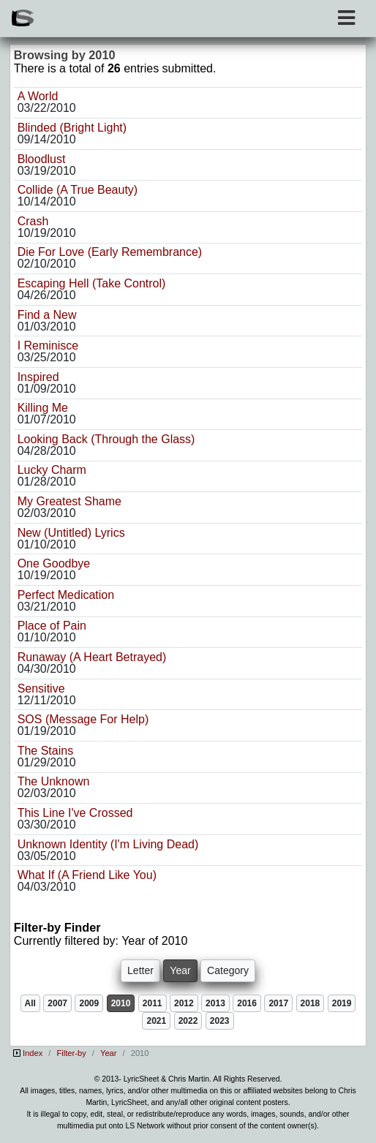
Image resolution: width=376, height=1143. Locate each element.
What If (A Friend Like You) (87, 875)
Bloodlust (42, 159)
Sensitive (41, 688)
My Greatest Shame (69, 501)
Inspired (38, 377)
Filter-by (71, 1053)
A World (38, 96)
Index (32, 1053)
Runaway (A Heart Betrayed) (92, 657)
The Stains (45, 750)
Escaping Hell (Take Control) (92, 283)
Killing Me (43, 407)
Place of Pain (52, 625)
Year (108, 1053)
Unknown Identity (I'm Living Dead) (108, 844)
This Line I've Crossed (75, 813)
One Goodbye (54, 563)
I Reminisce (48, 345)
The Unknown (54, 781)
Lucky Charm (52, 470)
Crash (33, 221)
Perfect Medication (66, 595)
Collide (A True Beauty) (78, 190)
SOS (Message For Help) (83, 719)
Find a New (47, 315)
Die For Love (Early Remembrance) (110, 252)
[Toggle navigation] (346, 18)
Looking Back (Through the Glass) (106, 439)
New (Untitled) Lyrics (71, 533)
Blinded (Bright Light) (72, 127)
